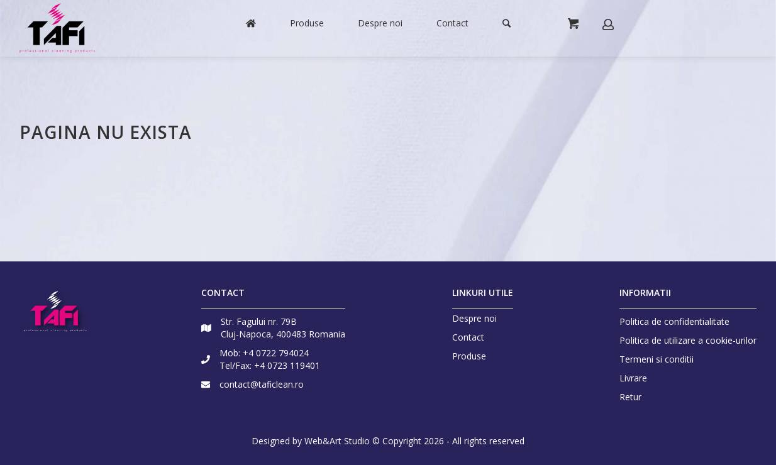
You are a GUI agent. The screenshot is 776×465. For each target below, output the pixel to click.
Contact (468, 337)
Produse (469, 356)
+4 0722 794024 (276, 353)
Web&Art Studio (337, 441)
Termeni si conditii (656, 359)
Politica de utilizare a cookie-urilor (688, 340)
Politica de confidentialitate (674, 321)
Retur (630, 397)
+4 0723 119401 (287, 365)
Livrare (633, 378)
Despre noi (474, 318)
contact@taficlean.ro (261, 384)
